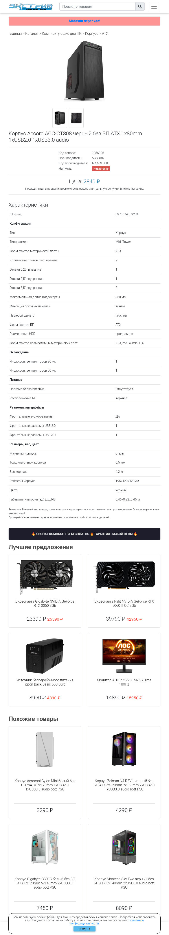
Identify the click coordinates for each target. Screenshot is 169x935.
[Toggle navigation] (154, 6)
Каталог (31, 33)
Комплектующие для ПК (61, 33)
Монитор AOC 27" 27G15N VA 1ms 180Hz (124, 682)
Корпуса (91, 33)
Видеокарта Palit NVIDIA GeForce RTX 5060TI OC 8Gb (124, 603)
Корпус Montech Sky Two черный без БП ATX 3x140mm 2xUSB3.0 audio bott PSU (124, 883)
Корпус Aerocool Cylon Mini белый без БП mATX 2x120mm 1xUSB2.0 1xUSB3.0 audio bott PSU (45, 785)
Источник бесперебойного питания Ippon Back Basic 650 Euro (44, 682)
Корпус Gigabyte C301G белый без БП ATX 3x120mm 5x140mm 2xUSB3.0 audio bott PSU (45, 883)
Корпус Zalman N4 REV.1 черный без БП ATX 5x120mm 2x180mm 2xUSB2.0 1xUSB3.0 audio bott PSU (124, 785)
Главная (15, 33)
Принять (84, 928)
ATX (105, 33)
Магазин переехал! (84, 21)
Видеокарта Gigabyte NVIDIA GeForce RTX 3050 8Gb (45, 603)
